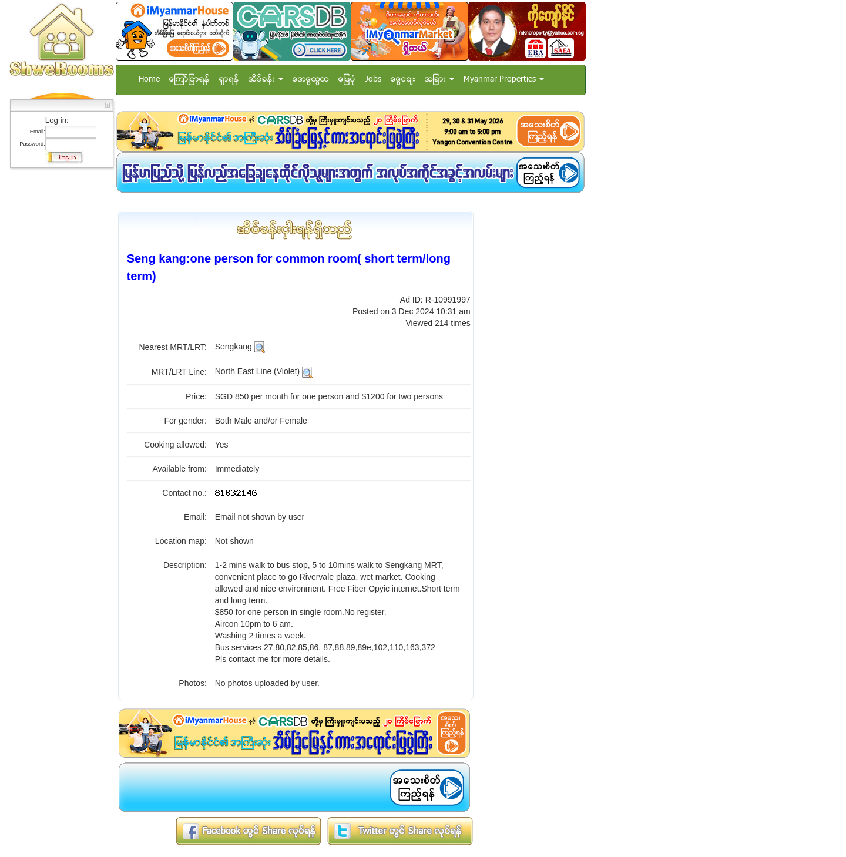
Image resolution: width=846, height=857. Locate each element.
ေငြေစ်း (403, 79)
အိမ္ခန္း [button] (266, 79)
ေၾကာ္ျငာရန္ (189, 79)
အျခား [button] (439, 79)
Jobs (373, 79)
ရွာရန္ (229, 79)
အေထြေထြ (311, 79)
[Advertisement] (58, 349)
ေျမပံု (346, 79)
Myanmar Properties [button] (504, 79)
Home (149, 79)
